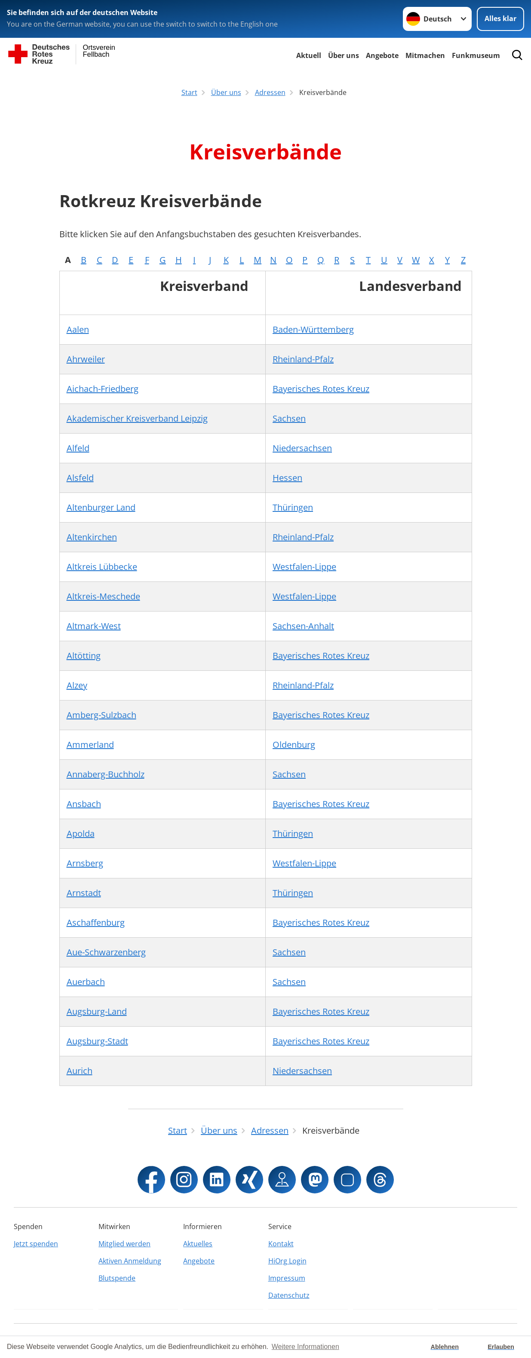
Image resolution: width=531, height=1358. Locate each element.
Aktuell (308, 55)
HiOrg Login (287, 1261)
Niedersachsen (302, 448)
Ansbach (84, 804)
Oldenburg (294, 744)
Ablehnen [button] (445, 1346)
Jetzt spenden (36, 1243)
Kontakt (281, 1243)
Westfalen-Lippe (304, 566)
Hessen (287, 477)
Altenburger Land (101, 507)
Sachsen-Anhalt (303, 626)
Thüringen (293, 507)
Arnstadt (84, 893)
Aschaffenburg (96, 922)
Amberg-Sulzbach (101, 715)
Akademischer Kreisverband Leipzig (137, 418)
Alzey (77, 685)
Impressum (286, 1278)
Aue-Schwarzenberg (106, 952)
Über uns (343, 55)
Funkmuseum (476, 55)
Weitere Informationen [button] (305, 1346)
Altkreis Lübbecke (102, 566)
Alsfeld (80, 477)
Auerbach (86, 982)
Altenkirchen (92, 537)
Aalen (78, 329)
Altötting (84, 655)
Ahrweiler (86, 359)
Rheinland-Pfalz (303, 359)
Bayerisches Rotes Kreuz (321, 389)
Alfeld (78, 448)
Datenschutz (289, 1295)
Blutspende (116, 1278)
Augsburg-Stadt (97, 1041)
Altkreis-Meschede (103, 596)
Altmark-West (94, 626)
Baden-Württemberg (313, 329)
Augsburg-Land (97, 1011)
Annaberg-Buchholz (105, 774)
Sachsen (289, 418)
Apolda (81, 833)
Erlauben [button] (501, 1346)
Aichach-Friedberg (102, 389)
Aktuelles (197, 1243)
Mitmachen (425, 55)
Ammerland (90, 744)
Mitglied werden (124, 1243)
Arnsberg (85, 863)
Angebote (382, 55)
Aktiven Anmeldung (129, 1261)
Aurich (79, 1071)
